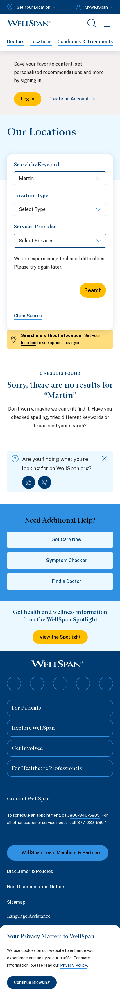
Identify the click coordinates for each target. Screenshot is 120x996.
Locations (41, 41)
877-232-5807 (91, 822)
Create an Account (72, 99)
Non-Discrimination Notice (35, 887)
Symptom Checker (60, 560)
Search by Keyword (36, 164)
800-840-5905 (85, 815)
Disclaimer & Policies (30, 871)
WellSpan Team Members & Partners (57, 852)
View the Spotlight (60, 637)
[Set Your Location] (30, 7)
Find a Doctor (60, 581)
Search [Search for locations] (93, 290)
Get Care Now (60, 539)
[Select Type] (60, 209)
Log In (27, 99)
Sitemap (16, 902)
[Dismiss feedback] (104, 458)
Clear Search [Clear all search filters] (28, 316)
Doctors (15, 41)
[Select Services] (60, 241)
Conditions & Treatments (85, 41)
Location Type (31, 195)
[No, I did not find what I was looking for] (44, 482)
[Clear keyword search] (96, 178)
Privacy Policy (73, 965)
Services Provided (35, 226)
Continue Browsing (32, 982)
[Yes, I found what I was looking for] (28, 482)
